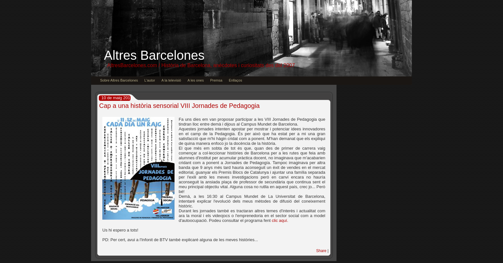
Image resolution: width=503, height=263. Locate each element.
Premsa (216, 80)
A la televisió (171, 80)
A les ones (195, 80)
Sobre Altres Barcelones (119, 80)
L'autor (149, 80)
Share (321, 251)
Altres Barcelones (154, 55)
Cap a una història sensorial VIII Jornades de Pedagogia (179, 105)
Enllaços (235, 80)
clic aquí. (280, 220)
